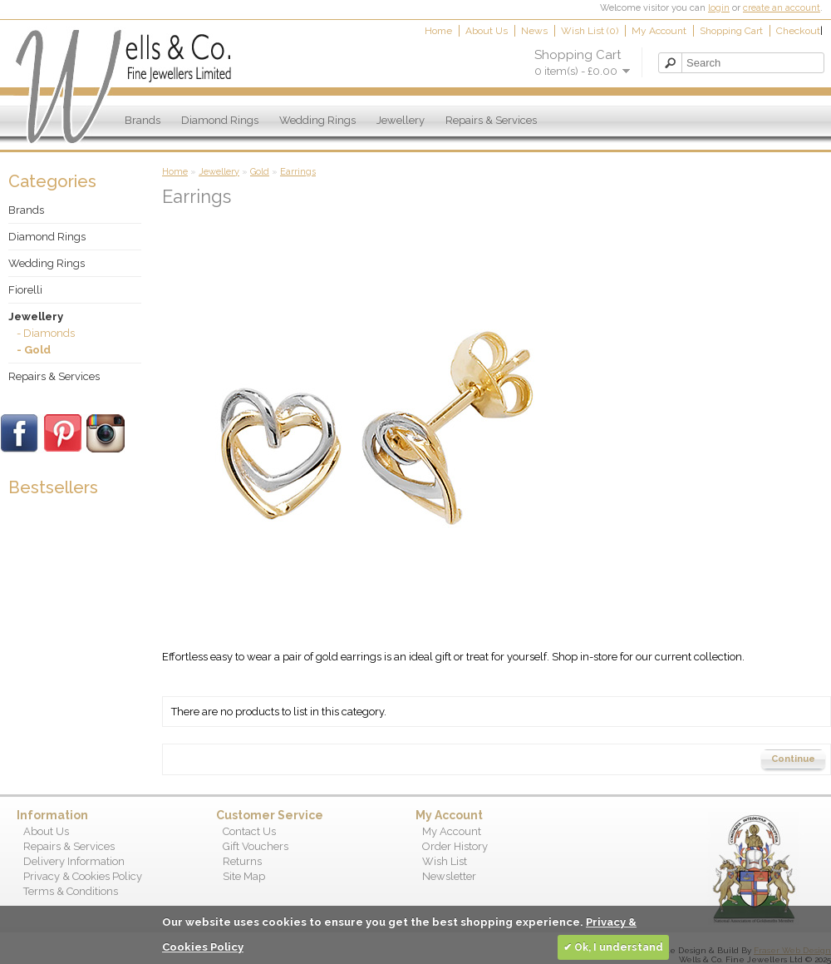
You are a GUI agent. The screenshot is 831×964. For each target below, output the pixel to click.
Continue (793, 759)
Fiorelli (25, 290)
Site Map (244, 876)
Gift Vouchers (255, 846)
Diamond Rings (219, 120)
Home (438, 31)
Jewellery (400, 120)
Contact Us (249, 831)
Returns (242, 861)
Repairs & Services (491, 120)
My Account (659, 31)
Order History (455, 846)
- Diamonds (46, 333)
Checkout (798, 31)
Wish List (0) (589, 31)
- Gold (34, 350)
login (719, 7)
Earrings (298, 171)
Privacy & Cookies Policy (82, 876)
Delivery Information (74, 861)
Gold (259, 171)
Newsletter (449, 876)
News (534, 31)
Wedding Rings (317, 120)
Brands (142, 120)
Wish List (444, 861)
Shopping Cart (731, 31)
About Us (486, 31)
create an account (781, 7)
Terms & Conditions (70, 891)
